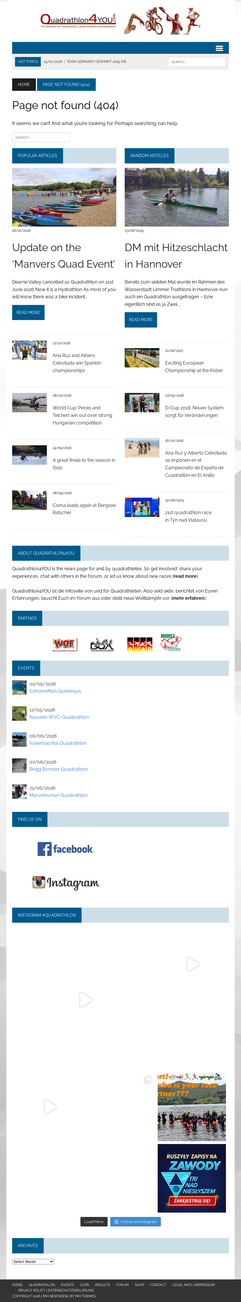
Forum (122, 1285)
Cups (84, 1285)
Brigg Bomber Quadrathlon (59, 769)
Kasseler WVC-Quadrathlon (59, 717)
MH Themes (85, 1296)
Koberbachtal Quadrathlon (58, 743)
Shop (139, 1285)
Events (67, 1285)
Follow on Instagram (135, 1222)
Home (17, 1285)
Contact (158, 1285)
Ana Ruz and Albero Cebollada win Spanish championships (77, 363)
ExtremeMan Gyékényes (55, 691)
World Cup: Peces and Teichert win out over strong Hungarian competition (82, 415)
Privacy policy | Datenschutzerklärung (56, 1290)
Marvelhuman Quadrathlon (58, 795)
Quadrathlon (42, 1285)
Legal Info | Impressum (193, 1285)
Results (102, 1285)
